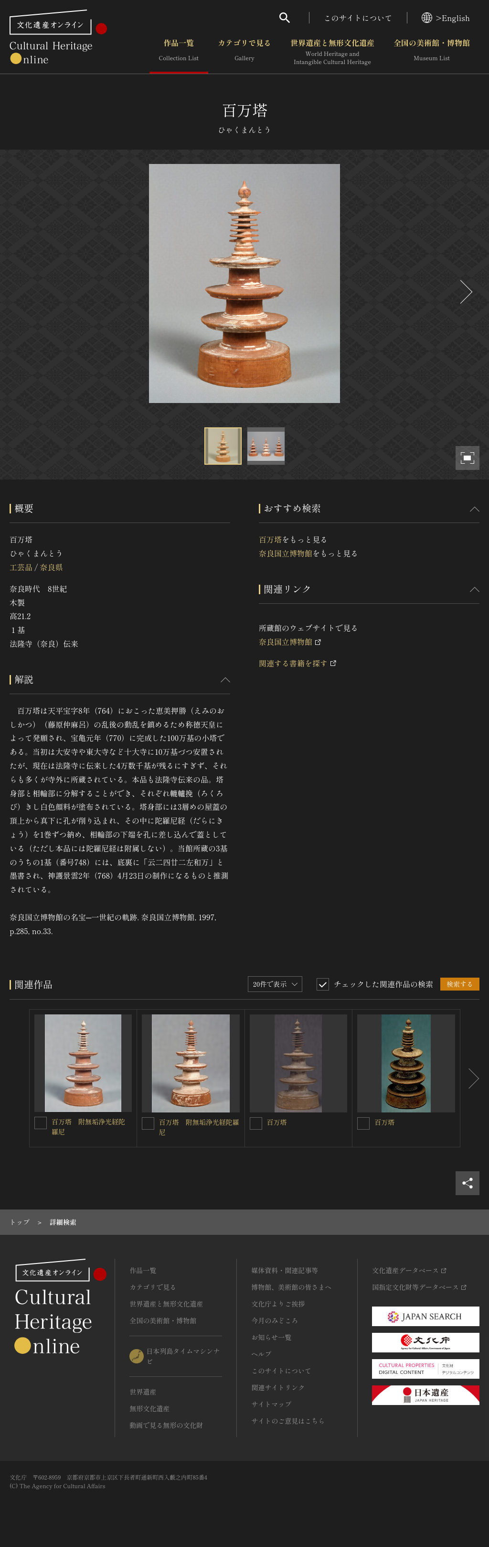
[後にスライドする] (465, 292)
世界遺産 (142, 1391)
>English (446, 17)
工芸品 (21, 567)
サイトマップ (271, 1404)
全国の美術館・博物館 (431, 52)
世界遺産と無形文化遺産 (332, 52)
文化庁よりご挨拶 (278, 1303)
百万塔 (270, 539)
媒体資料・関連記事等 (284, 1270)
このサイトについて (358, 17)
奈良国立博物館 (285, 553)
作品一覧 (179, 52)
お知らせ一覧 (271, 1337)
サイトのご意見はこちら (288, 1421)
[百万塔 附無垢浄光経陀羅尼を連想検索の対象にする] (40, 1123)
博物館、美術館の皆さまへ (291, 1287)
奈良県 (51, 567)
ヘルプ (261, 1354)
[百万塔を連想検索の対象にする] (256, 1123)
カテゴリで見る (244, 52)
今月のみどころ (274, 1320)
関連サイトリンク (278, 1387)
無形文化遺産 (149, 1408)
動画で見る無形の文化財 (166, 1425)
